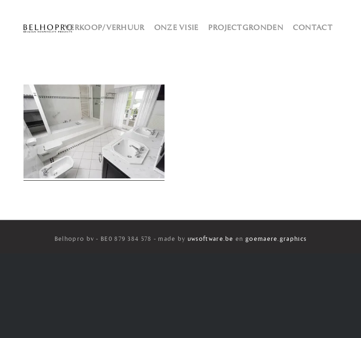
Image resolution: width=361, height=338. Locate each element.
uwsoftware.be (211, 239)
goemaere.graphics (275, 239)
